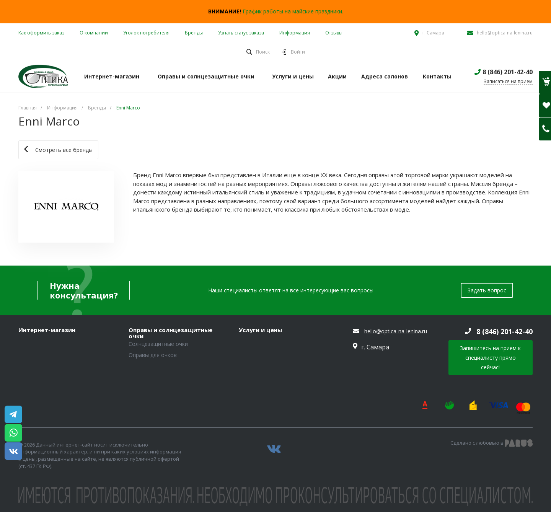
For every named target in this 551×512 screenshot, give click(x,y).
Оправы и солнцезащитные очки (170, 333)
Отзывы (333, 32)
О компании (94, 32)
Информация (294, 32)
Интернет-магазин (46, 330)
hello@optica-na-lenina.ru (505, 32)
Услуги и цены (260, 330)
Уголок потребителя (146, 32)
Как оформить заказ (41, 32)
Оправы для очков (153, 355)
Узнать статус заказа (241, 32)
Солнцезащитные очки (158, 343)
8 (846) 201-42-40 (508, 72)
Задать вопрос (487, 290)
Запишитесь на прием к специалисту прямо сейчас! (490, 357)
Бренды (194, 32)
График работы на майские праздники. (293, 11)
